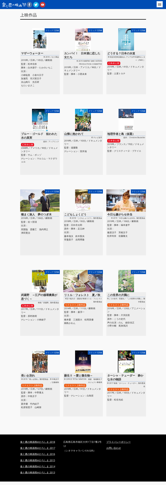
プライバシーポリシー (118, 442)
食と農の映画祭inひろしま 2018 (37, 442)
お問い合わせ (113, 448)
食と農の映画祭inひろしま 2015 (37, 460)
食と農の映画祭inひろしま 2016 (37, 454)
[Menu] (160, 4)
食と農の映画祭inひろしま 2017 (37, 448)
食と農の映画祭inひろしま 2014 (37, 466)
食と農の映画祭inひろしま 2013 (37, 472)
